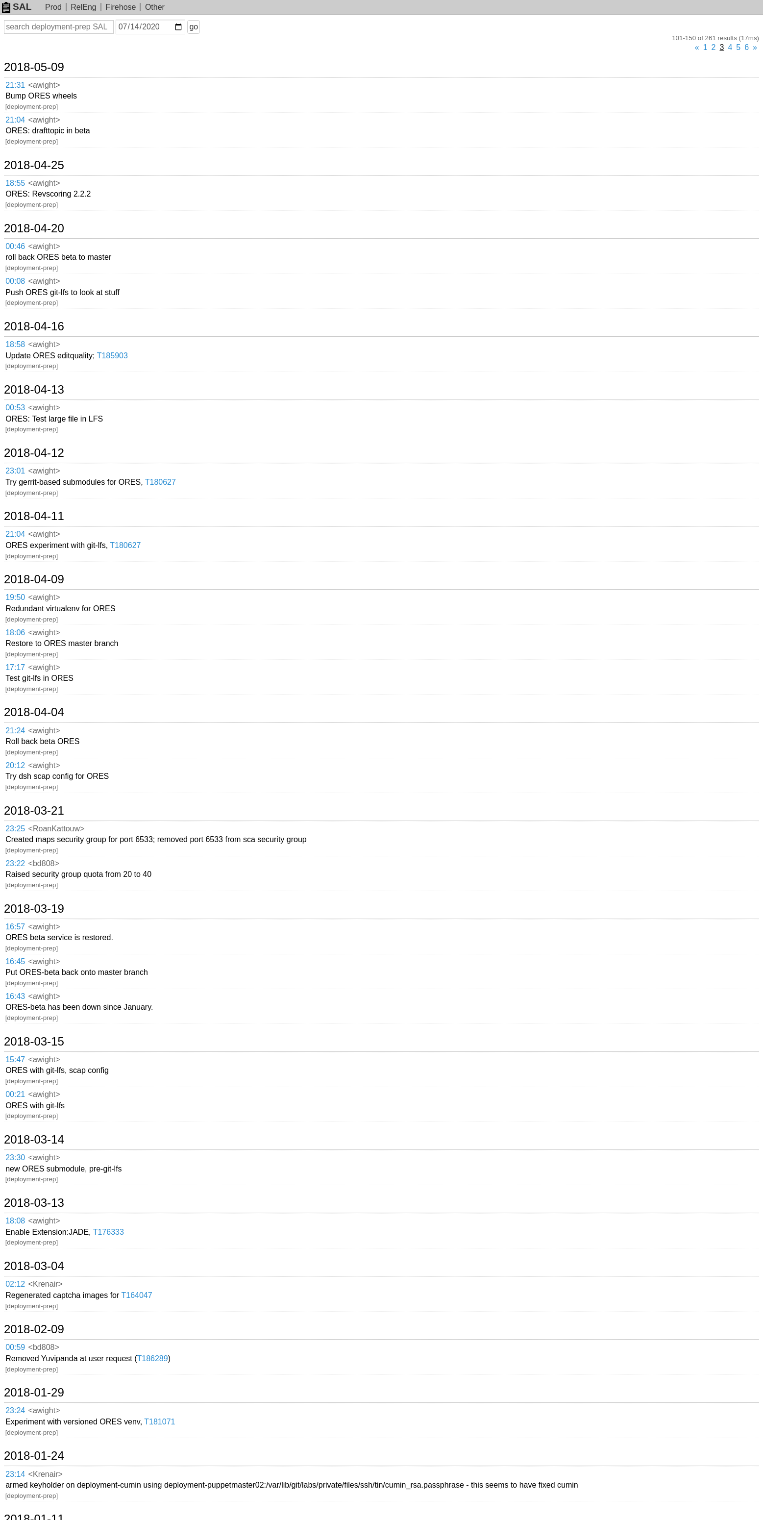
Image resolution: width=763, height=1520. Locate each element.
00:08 (15, 281)
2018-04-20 (34, 228)
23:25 (15, 828)
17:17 (15, 667)
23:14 (15, 1474)
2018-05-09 (34, 67)
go (193, 27)
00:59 (15, 1347)
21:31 (15, 85)
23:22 (15, 863)
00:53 (15, 407)
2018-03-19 (34, 909)
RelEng (83, 7)
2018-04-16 (34, 326)
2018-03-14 (34, 1140)
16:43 (15, 996)
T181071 (159, 1422)
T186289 (152, 1358)
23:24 (15, 1410)
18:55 (15, 183)
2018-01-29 (34, 1392)
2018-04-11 (34, 516)
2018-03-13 (34, 1203)
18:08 (15, 1221)
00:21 (15, 1094)
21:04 (15, 120)
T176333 (108, 1232)
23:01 (15, 471)
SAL (16, 6)
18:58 (15, 344)
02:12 (15, 1284)
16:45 (15, 961)
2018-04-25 (34, 165)
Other (155, 7)
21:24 (15, 730)
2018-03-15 (34, 1042)
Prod (53, 7)
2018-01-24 (34, 1456)
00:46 (15, 246)
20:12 (15, 765)
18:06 (15, 632)
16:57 (15, 926)
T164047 (136, 1295)
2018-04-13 (34, 390)
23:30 (15, 1157)
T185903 (112, 355)
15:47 (15, 1059)
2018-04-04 (34, 712)
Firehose (120, 7)
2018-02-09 (34, 1329)
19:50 (15, 597)
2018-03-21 (34, 811)
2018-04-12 (34, 453)
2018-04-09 (34, 579)
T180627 (160, 482)
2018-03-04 (34, 1266)
